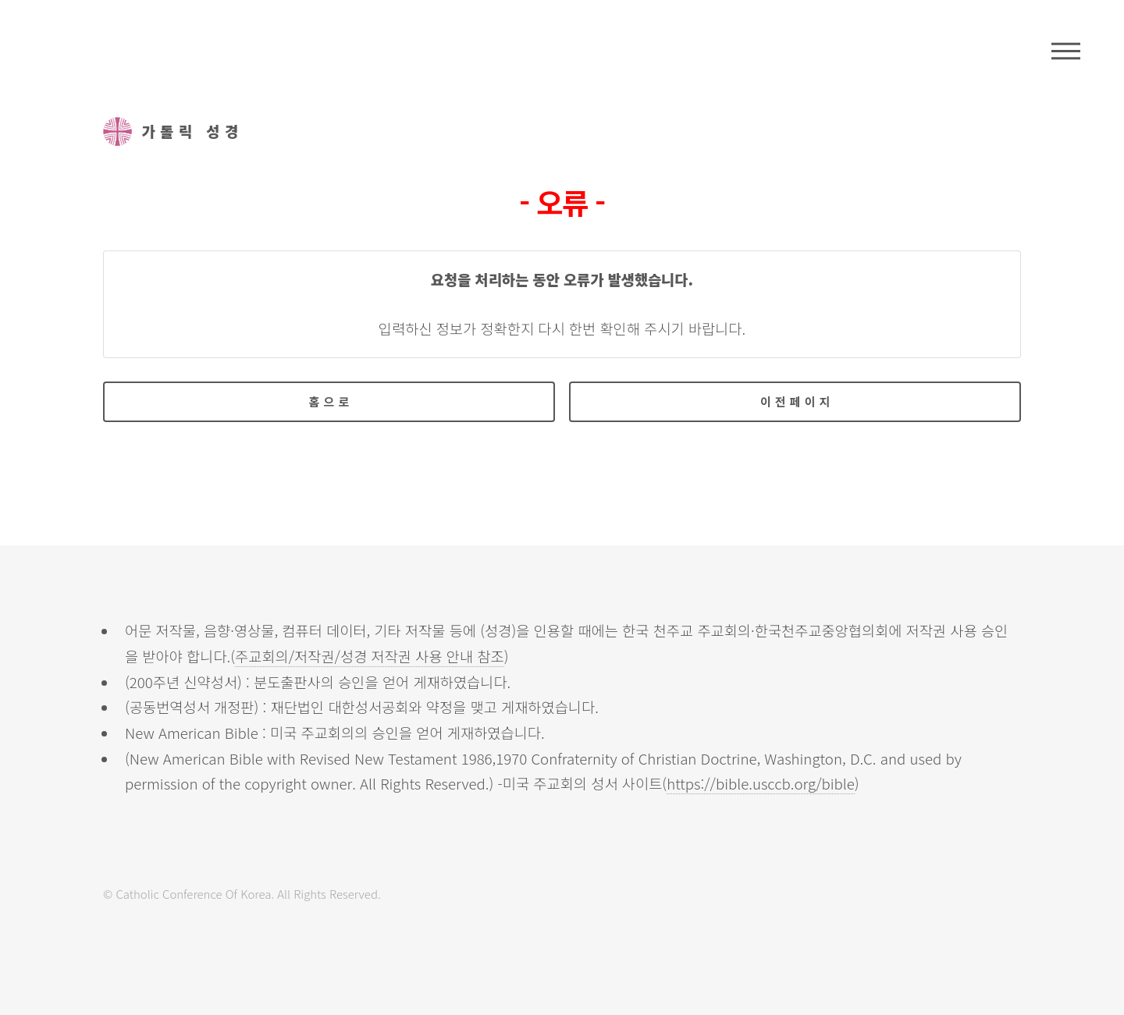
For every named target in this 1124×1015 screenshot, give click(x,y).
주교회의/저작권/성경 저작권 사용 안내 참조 (369, 655)
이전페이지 (797, 401)
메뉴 (1066, 51)
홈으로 (331, 401)
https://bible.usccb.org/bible (761, 782)
